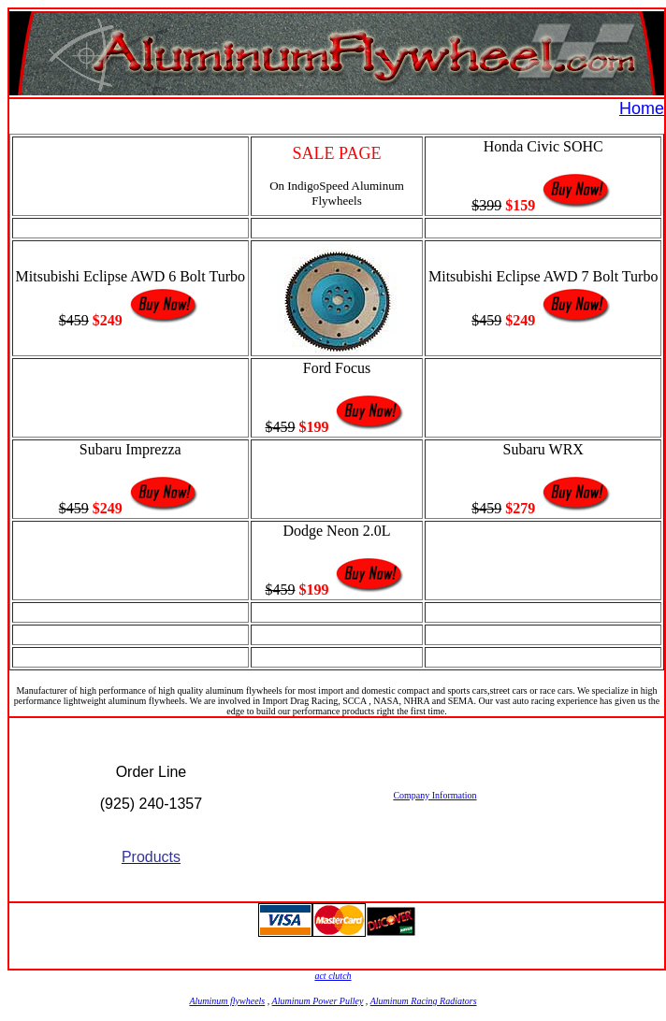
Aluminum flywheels (227, 1001)
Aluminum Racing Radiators (423, 1001)
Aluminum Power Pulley (318, 1001)
